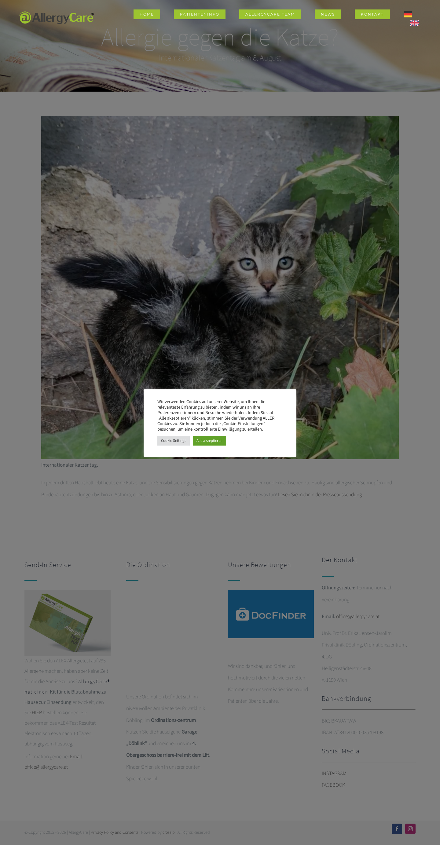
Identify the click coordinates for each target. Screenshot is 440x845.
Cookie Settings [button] (173, 440)
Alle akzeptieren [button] (209, 440)
